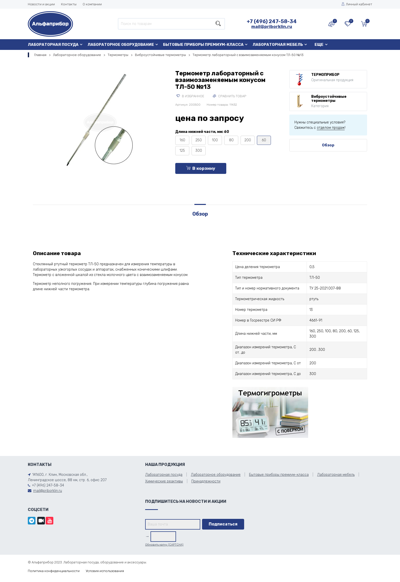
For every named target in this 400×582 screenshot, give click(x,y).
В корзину (200, 168)
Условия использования (105, 571)
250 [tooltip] (198, 140)
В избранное (190, 96)
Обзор (328, 145)
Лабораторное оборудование (121, 44)
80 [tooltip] (231, 140)
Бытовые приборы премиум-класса (203, 44)
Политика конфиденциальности (54, 571)
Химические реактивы (164, 481)
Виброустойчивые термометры (160, 55)
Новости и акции (41, 4)
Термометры (118, 55)
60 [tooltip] (264, 140)
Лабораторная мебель (278, 44)
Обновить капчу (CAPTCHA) (164, 544)
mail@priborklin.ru (271, 26)
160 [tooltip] (182, 140)
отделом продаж (331, 128)
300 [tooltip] (198, 150)
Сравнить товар (229, 96)
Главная (40, 55)
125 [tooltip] (182, 150)
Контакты (69, 4)
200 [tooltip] (247, 140)
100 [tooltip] (215, 140)
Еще (319, 44)
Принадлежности (205, 481)
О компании (92, 4)
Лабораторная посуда (53, 44)
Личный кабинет (356, 4)
